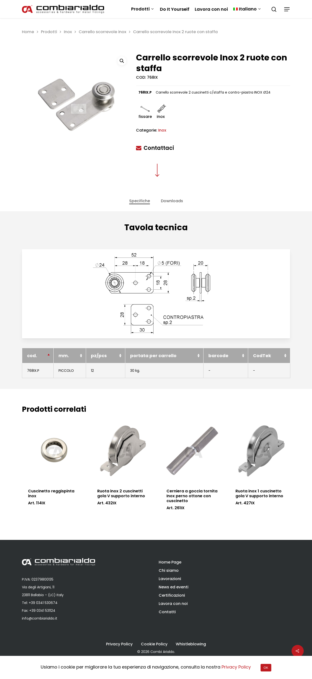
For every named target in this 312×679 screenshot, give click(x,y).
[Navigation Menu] (287, 9)
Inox (68, 32)
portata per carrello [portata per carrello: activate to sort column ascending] (153, 366)
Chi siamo (169, 570)
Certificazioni (172, 595)
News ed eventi (173, 587)
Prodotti (142, 9)
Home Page (170, 562)
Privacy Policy (119, 644)
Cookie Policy (154, 644)
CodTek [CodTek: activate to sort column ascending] (262, 366)
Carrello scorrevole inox (102, 32)
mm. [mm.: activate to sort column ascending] (64, 366)
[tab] (139, 201)
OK (265, 667)
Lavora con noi (211, 9)
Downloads (172, 201)
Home (28, 32)
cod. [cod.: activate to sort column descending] (32, 366)
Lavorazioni (170, 579)
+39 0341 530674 (43, 602)
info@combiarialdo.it (39, 618)
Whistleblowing (191, 644)
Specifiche (139, 201)
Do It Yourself (174, 9)
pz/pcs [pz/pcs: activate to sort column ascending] (99, 366)
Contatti (167, 612)
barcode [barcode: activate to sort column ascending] (218, 366)
